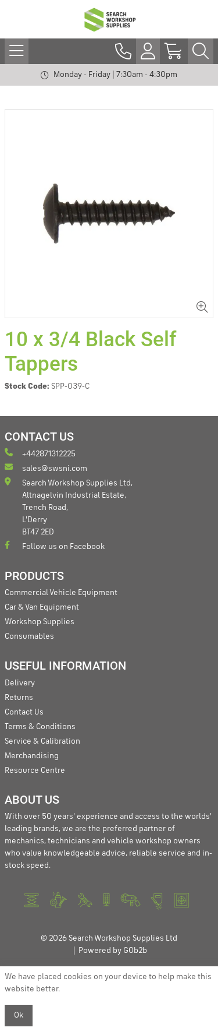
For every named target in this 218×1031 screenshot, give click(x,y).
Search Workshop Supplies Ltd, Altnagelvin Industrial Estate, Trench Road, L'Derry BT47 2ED (69, 506)
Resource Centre (35, 770)
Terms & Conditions (40, 727)
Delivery (20, 683)
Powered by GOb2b (112, 950)
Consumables (29, 636)
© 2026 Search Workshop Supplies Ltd (109, 938)
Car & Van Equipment (42, 607)
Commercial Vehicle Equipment (61, 593)
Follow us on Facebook (55, 546)
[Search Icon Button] (200, 51)
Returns (19, 698)
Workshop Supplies (39, 622)
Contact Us (24, 712)
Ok (18, 1015)
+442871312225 (40, 453)
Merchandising (32, 756)
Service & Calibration (42, 741)
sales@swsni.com (46, 468)
